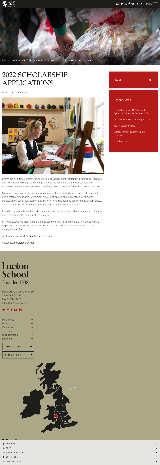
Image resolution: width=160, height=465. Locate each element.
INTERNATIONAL (14, 461)
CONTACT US (13, 346)
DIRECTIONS (13, 355)
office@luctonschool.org (14, 303)
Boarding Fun (121, 141)
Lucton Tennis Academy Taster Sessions (129, 133)
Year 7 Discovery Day (124, 125)
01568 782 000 (14, 295)
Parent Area (8, 319)
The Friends (8, 331)
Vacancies (7, 327)
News (5, 323)
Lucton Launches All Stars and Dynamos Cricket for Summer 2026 (131, 112)
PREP (8, 448)
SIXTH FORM (12, 457)
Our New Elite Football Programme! (132, 119)
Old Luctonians (10, 334)
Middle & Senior (15, 452)
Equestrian (7, 338)
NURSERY (10, 444)
